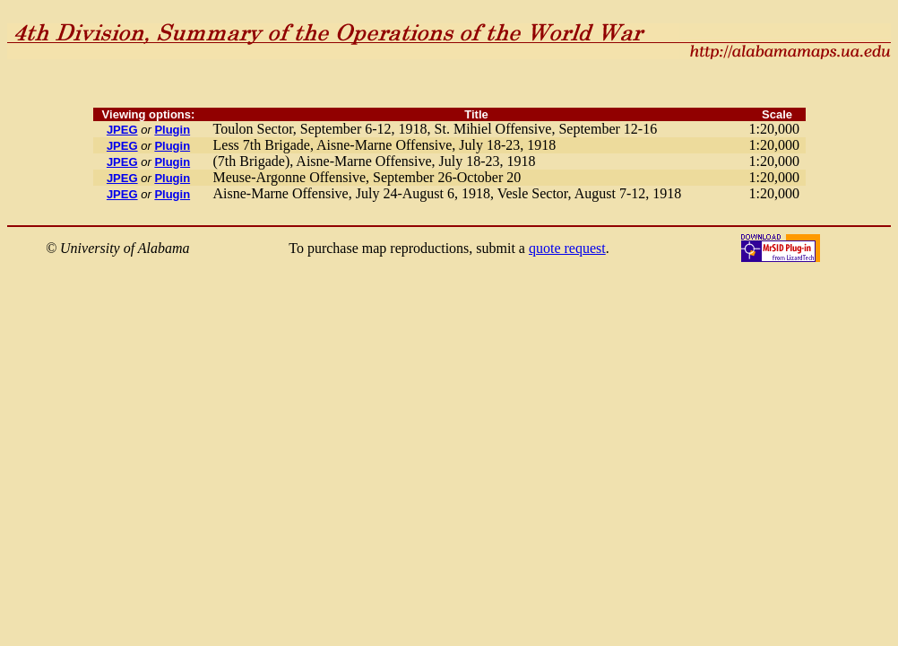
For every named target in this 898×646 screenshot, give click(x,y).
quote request (567, 248)
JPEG (122, 129)
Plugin (172, 129)
